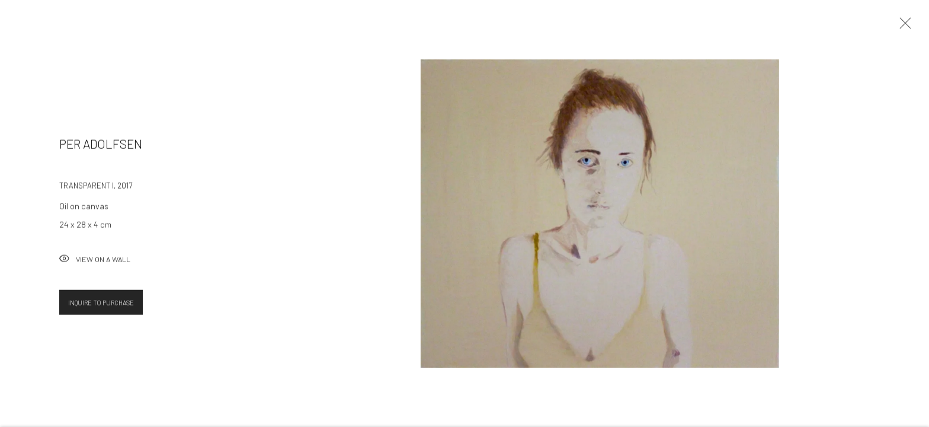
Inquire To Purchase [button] (101, 306)
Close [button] (902, 27)
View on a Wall (94, 263)
